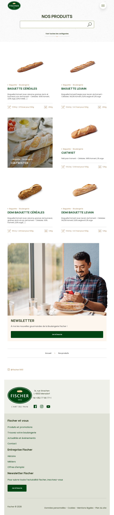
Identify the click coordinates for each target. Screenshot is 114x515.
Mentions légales (85, 508)
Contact (12, 443)
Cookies (71, 508)
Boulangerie (24, 85)
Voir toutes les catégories (57, 33)
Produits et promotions (20, 427)
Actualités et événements (22, 438)
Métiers (12, 461)
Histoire (12, 456)
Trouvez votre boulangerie (22, 432)
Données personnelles (55, 508)
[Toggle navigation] (103, 5)
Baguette (13, 85)
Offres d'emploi (16, 467)
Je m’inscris (57, 334)
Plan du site (100, 508)
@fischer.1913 (17, 369)
